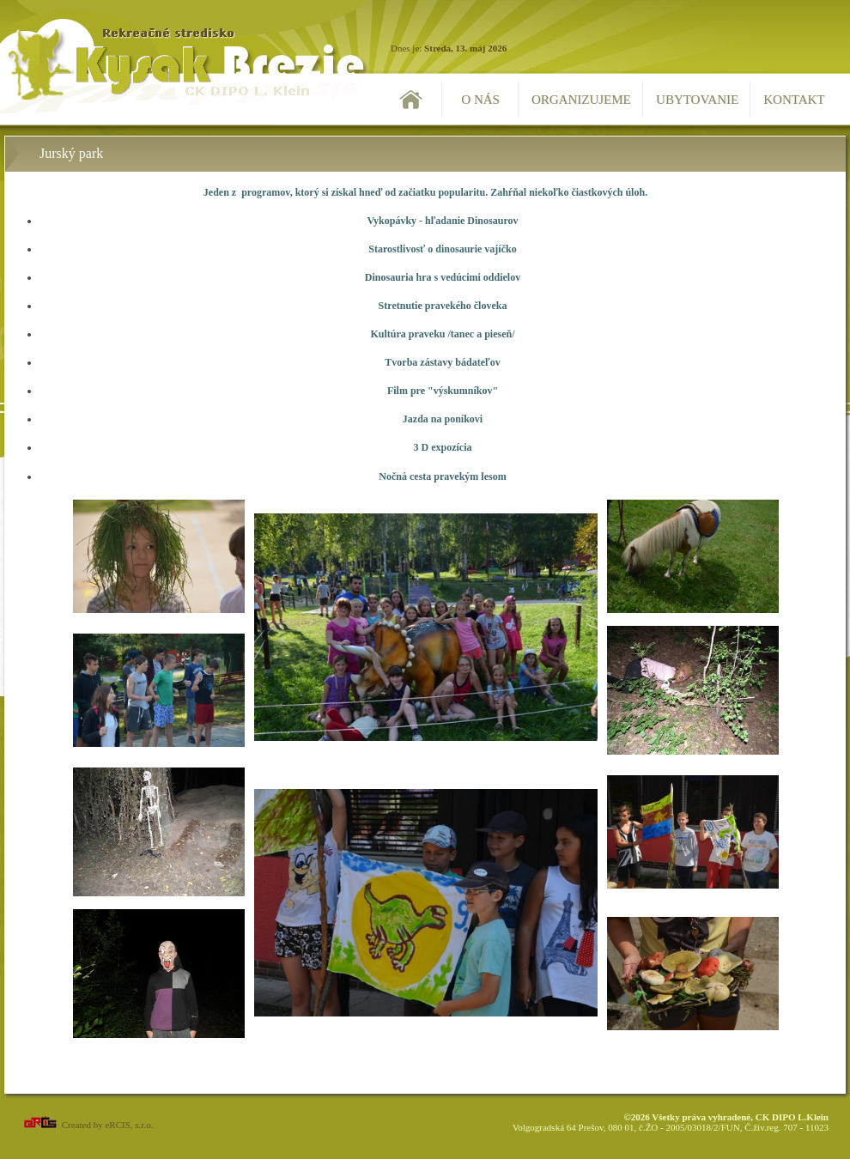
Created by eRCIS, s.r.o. (87, 1125)
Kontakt (793, 99)
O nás (480, 99)
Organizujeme (581, 99)
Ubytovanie (697, 99)
